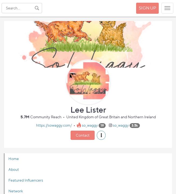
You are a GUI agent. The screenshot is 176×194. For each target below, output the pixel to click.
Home (13, 158)
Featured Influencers (25, 180)
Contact (82, 135)
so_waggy (90, 125)
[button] (101, 135)
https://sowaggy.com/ (54, 125)
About (13, 169)
